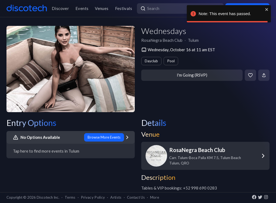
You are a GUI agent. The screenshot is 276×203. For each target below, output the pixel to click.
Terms (70, 197)
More (154, 197)
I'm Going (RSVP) (192, 75)
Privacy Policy (93, 197)
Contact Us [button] (136, 197)
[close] (267, 9)
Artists (115, 197)
